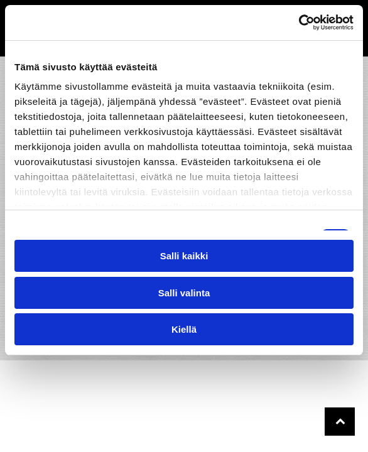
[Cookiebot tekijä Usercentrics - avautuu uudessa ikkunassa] (299, 22)
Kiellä (184, 329)
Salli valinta (184, 293)
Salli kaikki (184, 255)
